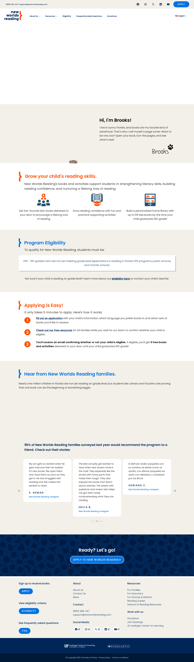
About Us (34, 16)
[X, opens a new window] (97, 629)
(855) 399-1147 (12, 4)
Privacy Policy (104, 657)
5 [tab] (102, 522)
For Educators (135, 593)
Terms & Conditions (120, 657)
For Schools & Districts (139, 596)
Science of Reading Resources (144, 604)
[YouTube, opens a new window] (116, 629)
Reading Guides (136, 600)
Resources (49, 16)
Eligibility (63, 16)
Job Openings (135, 621)
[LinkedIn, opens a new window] (106, 629)
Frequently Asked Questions (84, 16)
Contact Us (79, 593)
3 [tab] (97, 522)
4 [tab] (99, 522)
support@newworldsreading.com (33, 4)
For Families (133, 589)
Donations (105, 16)
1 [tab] (92, 522)
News (76, 596)
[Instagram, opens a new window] (87, 629)
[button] (181, 4)
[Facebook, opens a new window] (77, 629)
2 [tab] (94, 522)
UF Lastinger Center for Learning (145, 625)
